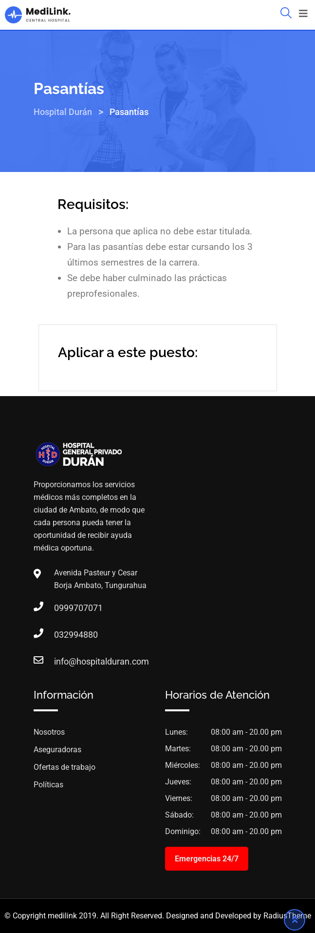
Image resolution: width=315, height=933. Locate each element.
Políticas (48, 784)
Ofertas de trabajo (64, 767)
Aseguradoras (57, 749)
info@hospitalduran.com (64, 661)
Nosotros (49, 732)
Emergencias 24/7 (207, 858)
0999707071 (64, 608)
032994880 (64, 634)
